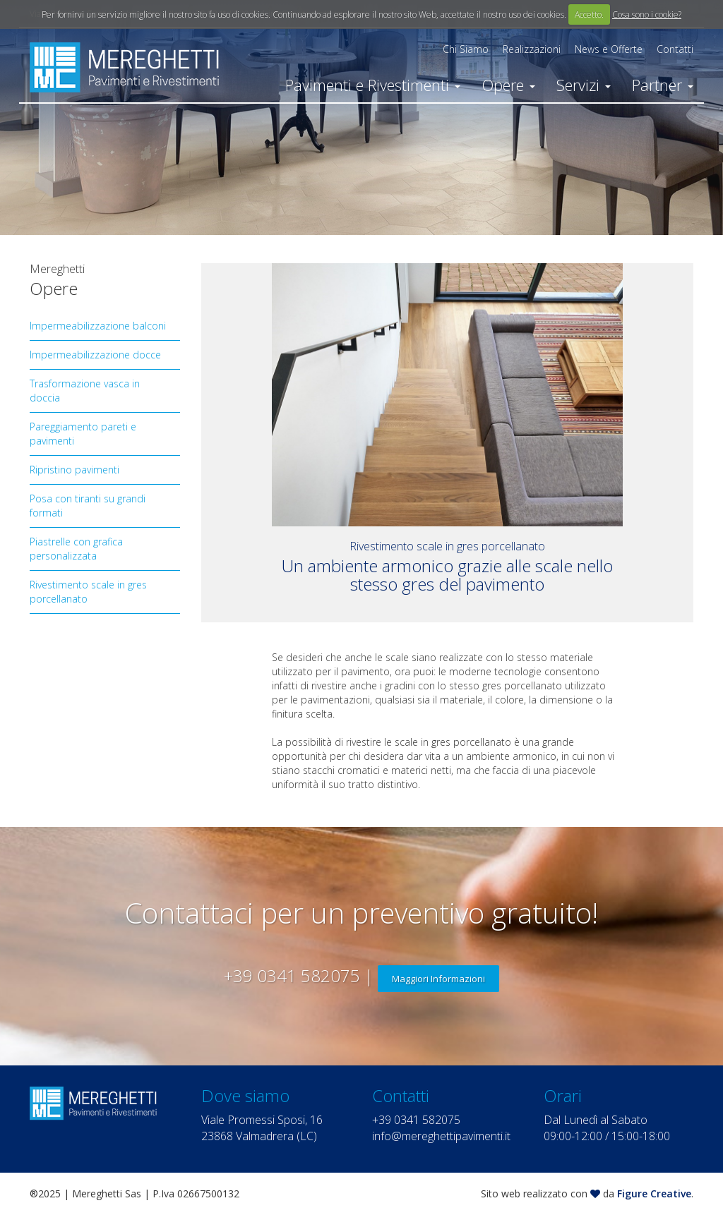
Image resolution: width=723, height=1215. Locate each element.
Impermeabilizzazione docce (95, 354)
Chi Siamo (466, 49)
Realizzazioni (532, 49)
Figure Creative (654, 1193)
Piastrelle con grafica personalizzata (76, 548)
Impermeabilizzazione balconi (98, 325)
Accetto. (589, 14)
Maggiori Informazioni (438, 978)
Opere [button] (508, 84)
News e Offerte (609, 49)
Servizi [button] (583, 84)
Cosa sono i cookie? (646, 14)
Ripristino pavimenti (74, 469)
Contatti (675, 49)
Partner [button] (662, 84)
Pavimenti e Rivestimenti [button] (372, 84)
